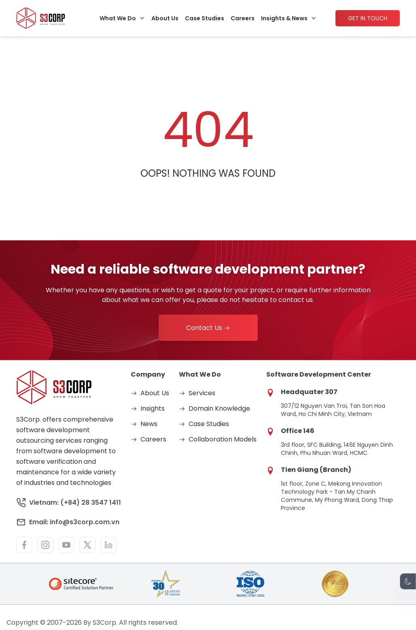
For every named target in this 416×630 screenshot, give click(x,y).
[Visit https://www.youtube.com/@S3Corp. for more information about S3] (66, 545)
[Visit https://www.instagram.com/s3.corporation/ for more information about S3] (45, 545)
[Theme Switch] (408, 581)
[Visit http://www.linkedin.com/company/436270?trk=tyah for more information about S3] (108, 545)
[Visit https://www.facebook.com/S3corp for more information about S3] (24, 545)
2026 (74, 622)
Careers (243, 18)
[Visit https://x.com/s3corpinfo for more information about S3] (87, 545)
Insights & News (284, 18)
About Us (164, 18)
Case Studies (204, 18)
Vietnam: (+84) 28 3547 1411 (68, 503)
